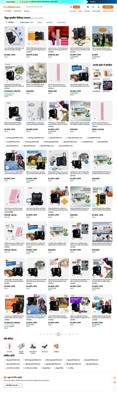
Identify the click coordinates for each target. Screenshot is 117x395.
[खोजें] (76, 6)
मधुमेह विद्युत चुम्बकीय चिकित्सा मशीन (31, 364)
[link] (114, 377)
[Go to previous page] (40, 334)
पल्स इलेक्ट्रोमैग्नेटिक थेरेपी (87, 142)
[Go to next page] (76, 334)
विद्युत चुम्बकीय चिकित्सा (102, 142)
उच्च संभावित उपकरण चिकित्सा (12, 368)
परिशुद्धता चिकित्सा (45, 368)
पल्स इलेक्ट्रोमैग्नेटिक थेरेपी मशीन (93, 138)
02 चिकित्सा (70, 368)
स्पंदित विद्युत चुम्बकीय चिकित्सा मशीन (72, 364)
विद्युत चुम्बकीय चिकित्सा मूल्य (91, 364)
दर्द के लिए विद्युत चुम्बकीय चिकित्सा (31, 142)
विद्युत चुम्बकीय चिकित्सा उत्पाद (55, 138)
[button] (71, 7)
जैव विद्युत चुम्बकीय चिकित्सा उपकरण (73, 138)
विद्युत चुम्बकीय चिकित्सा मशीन (73, 360)
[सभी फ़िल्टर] (9, 22)
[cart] (93, 7)
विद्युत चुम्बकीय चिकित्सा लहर (11, 146)
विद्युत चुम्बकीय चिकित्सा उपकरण (69, 142)
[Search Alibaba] (47, 7)
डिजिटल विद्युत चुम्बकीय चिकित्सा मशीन (32, 360)
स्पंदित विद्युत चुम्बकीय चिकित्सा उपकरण (14, 138)
